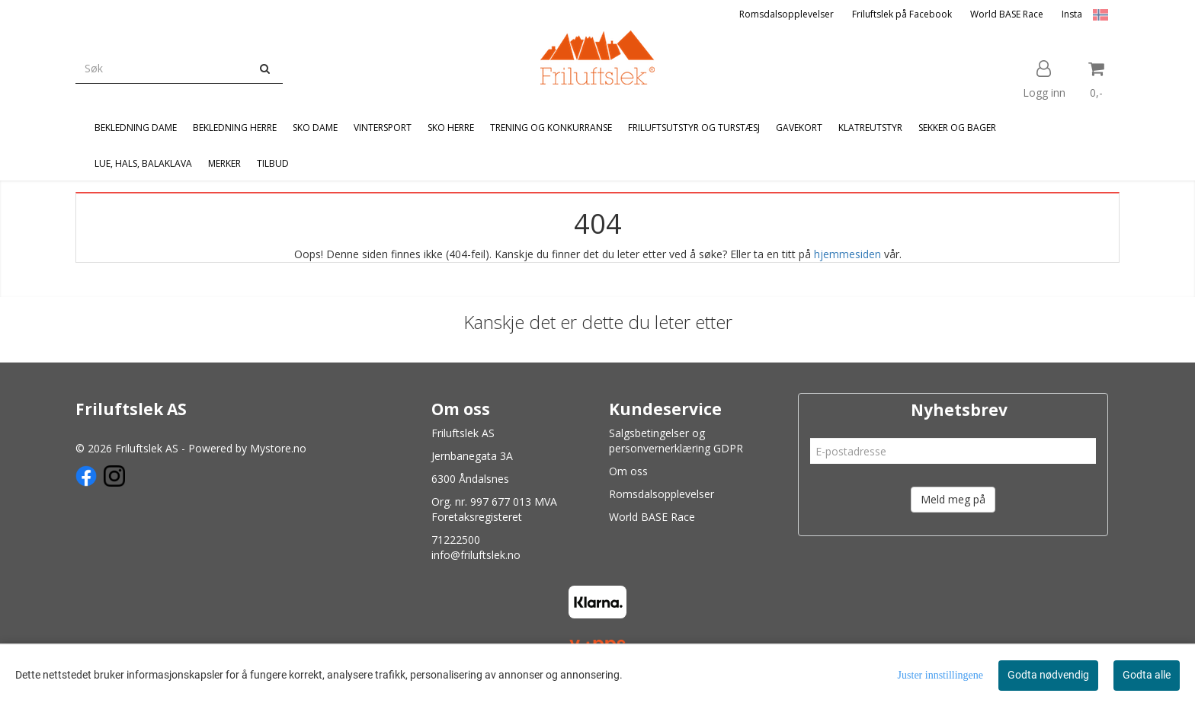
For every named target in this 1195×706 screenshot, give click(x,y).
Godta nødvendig (1048, 675)
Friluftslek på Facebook (902, 14)
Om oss (628, 471)
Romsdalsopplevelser (786, 14)
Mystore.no (278, 448)
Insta (1072, 14)
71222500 (455, 539)
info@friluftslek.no (476, 555)
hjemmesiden (847, 254)
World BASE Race (1006, 14)
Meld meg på (953, 499)
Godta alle (1147, 675)
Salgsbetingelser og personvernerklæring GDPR (676, 440)
